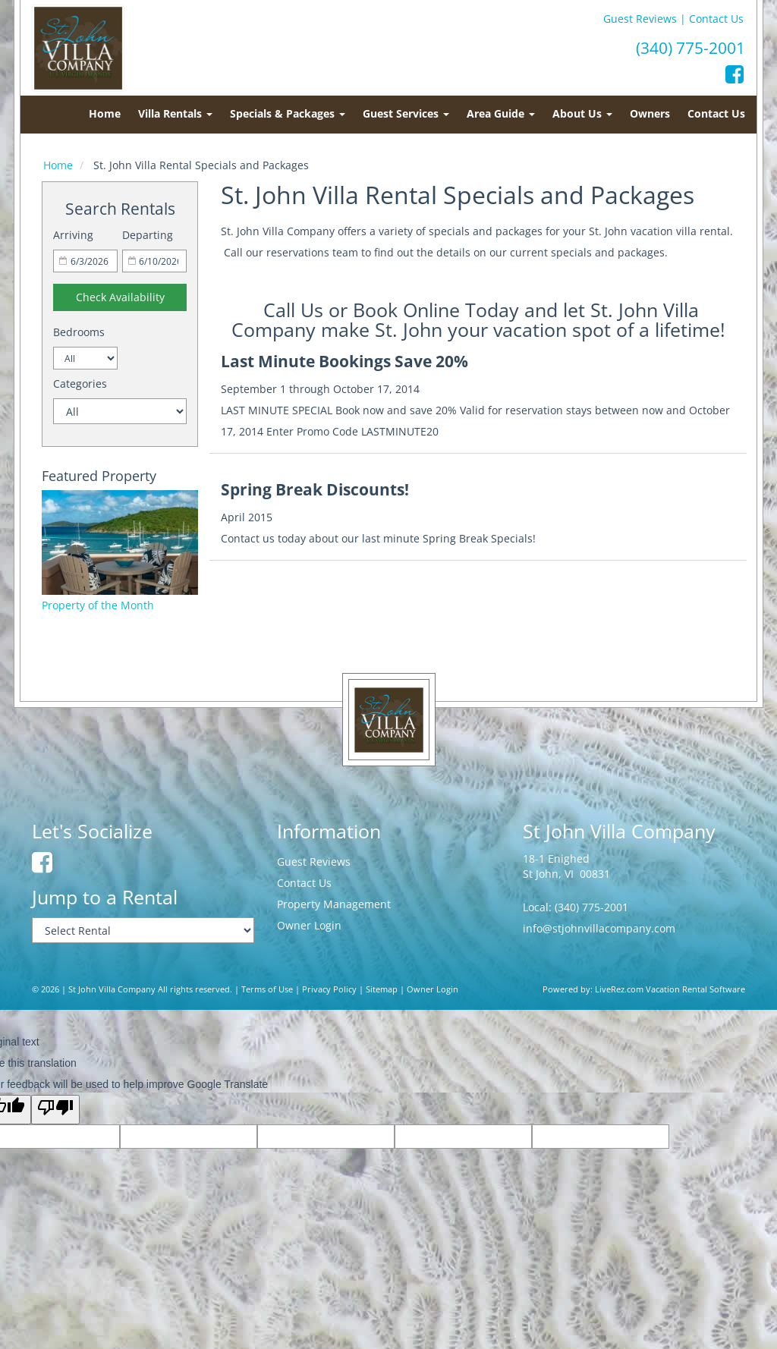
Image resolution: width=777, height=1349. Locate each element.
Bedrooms (79, 332)
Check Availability (120, 297)
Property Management (334, 904)
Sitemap (382, 989)
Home (105, 113)
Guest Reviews (640, 18)
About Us (582, 113)
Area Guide (501, 113)
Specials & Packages (287, 113)
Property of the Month (98, 605)
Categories (80, 383)
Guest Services (406, 113)
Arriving (73, 235)
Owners (650, 113)
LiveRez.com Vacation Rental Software (670, 989)
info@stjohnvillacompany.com (599, 928)
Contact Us (716, 18)
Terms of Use (267, 989)
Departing (147, 235)
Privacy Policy (329, 989)
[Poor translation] (55, 1109)
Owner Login (309, 925)
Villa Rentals (175, 113)
